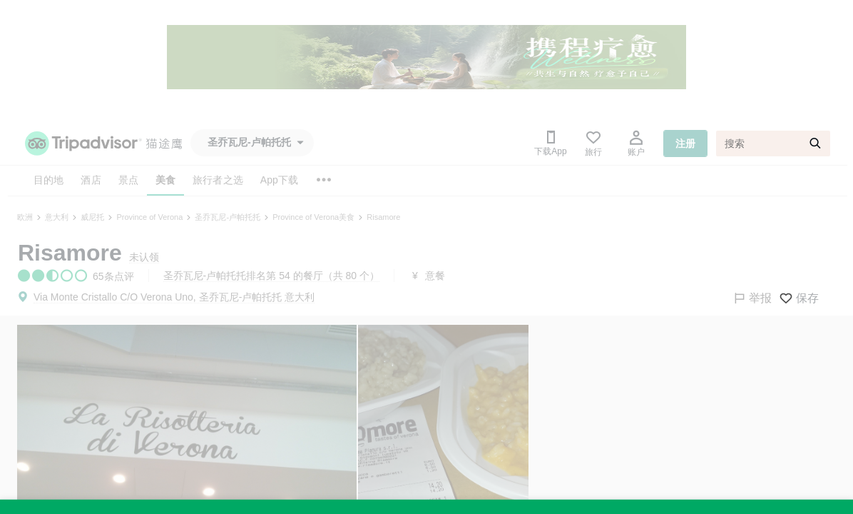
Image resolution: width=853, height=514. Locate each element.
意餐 (435, 275)
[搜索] (773, 143)
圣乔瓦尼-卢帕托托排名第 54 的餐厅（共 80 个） (271, 275)
